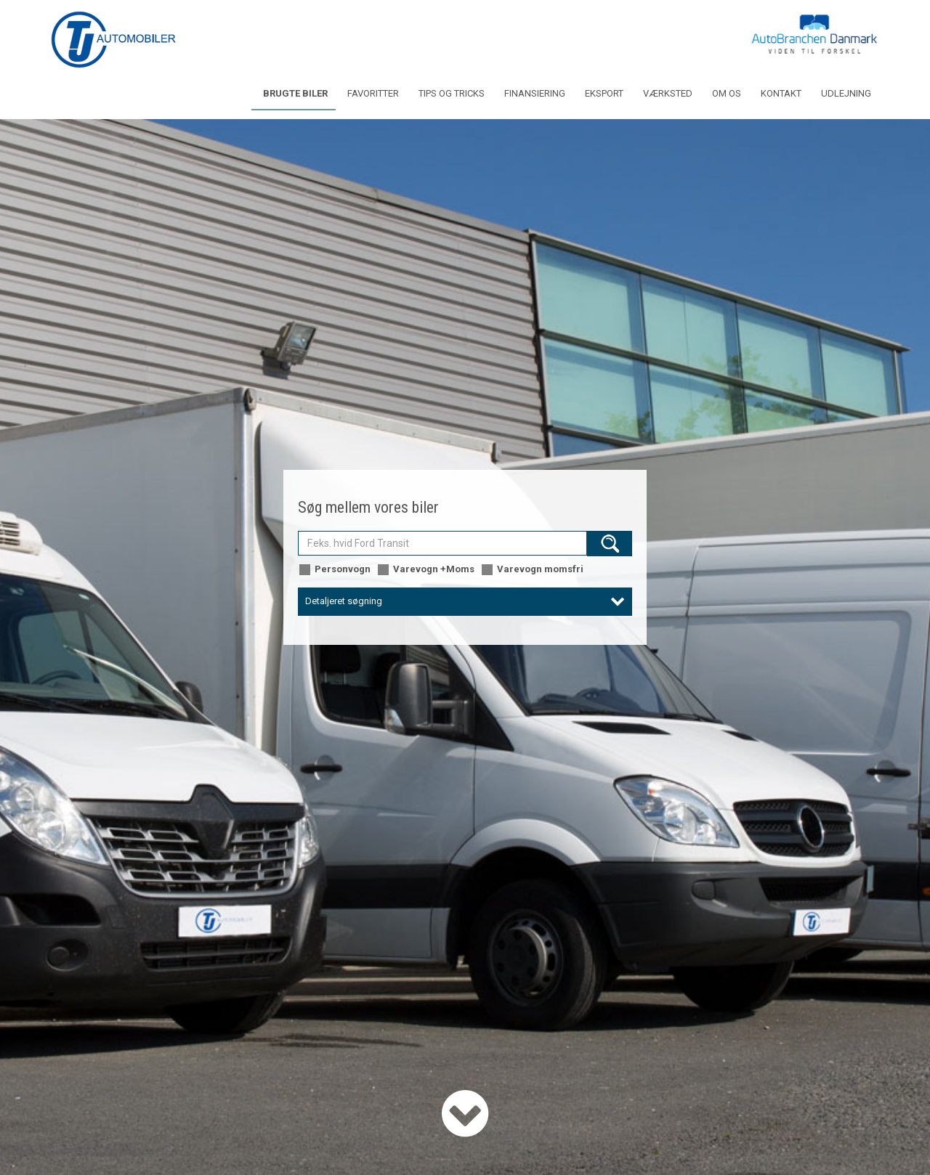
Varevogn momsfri (531, 570)
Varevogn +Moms (425, 570)
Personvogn (334, 570)
